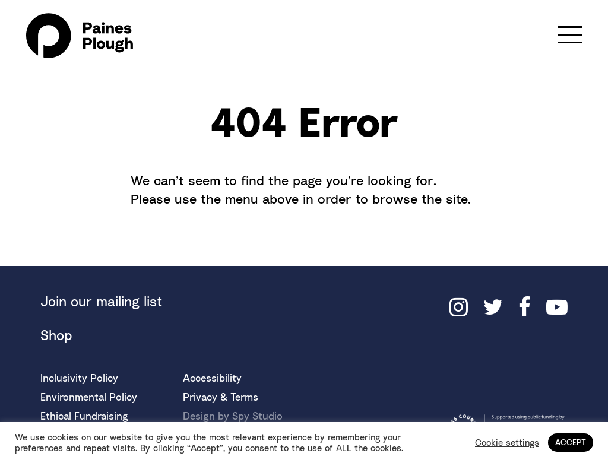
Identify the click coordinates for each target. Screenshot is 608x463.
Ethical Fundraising (84, 416)
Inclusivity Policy (79, 378)
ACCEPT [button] (570, 442)
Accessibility (212, 378)
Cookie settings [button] (507, 442)
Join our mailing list (101, 301)
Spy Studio (257, 416)
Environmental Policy (88, 397)
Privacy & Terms (220, 397)
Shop (56, 335)
